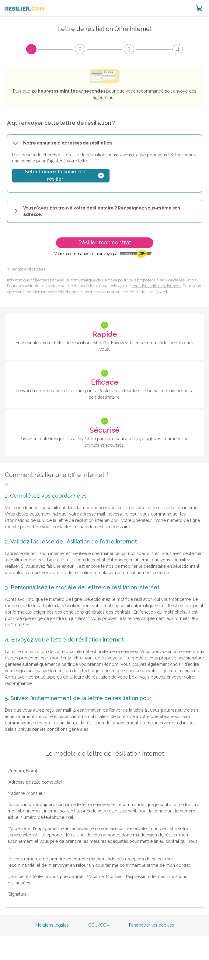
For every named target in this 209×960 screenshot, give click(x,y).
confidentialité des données (156, 286)
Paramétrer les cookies (151, 925)
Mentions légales (52, 925)
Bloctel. (161, 292)
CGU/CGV (99, 925)
